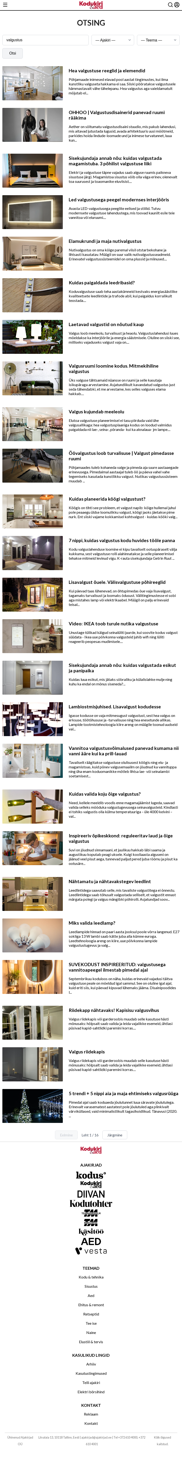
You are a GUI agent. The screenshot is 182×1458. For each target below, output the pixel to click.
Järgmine (114, 1135)
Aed (91, 1295)
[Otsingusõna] (45, 40)
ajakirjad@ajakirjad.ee (96, 1437)
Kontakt (91, 1423)
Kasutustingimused (91, 1373)
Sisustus (91, 1286)
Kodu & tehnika (91, 1277)
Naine (91, 1332)
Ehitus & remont (91, 1304)
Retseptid (91, 1314)
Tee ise (91, 1323)
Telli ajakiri (91, 1382)
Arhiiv (91, 1364)
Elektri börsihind (91, 1391)
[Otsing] (170, 5)
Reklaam (91, 1414)
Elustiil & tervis (91, 1341)
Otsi (12, 53)
